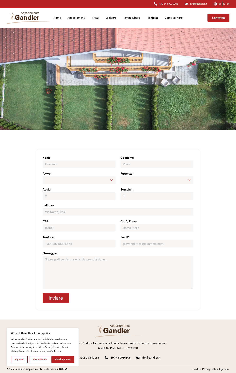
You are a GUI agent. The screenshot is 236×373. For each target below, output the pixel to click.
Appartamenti (76, 17)
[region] (43, 347)
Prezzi (95, 17)
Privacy (206, 369)
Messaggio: (50, 253)
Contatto (218, 18)
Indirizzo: (49, 205)
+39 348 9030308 (166, 4)
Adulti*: (47, 189)
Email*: (125, 237)
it (224, 4)
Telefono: (49, 237)
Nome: (47, 157)
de (220, 4)
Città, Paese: (129, 221)
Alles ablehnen (40, 359)
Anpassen (19, 359)
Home (57, 17)
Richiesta (152, 17)
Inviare (56, 298)
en (228, 4)
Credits (197, 369)
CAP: (46, 221)
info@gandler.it (196, 4)
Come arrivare (174, 17)
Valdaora (111, 17)
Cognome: (127, 157)
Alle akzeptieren (63, 359)
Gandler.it (20, 369)
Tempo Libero (131, 17)
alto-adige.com (220, 369)
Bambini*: (126, 189)
